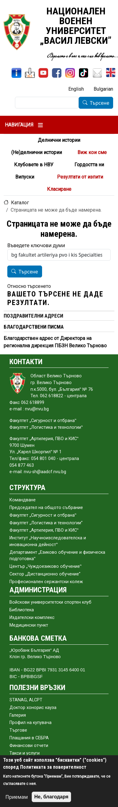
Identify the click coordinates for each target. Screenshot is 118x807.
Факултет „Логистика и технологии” (46, 523)
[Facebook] (57, 73)
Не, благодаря (51, 796)
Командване (22, 500)
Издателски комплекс (32, 617)
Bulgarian (103, 89)
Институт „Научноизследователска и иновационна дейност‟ (47, 541)
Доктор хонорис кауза (32, 707)
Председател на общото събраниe (46, 507)
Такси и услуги (24, 753)
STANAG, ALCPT (25, 700)
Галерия (17, 715)
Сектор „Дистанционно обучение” (44, 574)
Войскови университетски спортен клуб (50, 602)
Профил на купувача (30, 722)
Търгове (18, 730)
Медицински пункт (28, 625)
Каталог (20, 203)
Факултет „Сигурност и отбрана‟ (42, 515)
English (76, 89)
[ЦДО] (30, 73)
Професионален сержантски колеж (46, 581)
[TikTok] (83, 73)
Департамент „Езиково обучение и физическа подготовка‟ (57, 556)
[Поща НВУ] (97, 73)
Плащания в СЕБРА (29, 738)
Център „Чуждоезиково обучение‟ (45, 566)
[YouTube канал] (43, 73)
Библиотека (21, 610)
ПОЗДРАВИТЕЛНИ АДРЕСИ (33, 316)
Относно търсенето (29, 286)
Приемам (16, 797)
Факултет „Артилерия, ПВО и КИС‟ (43, 530)
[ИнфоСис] (16, 73)
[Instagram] (70, 73)
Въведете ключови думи (36, 245)
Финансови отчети (28, 745)
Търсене (99, 103)
